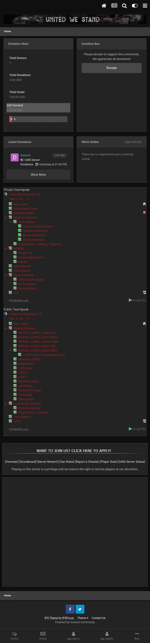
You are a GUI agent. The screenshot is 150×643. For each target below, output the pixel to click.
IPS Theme (51, 618)
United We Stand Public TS (25, 314)
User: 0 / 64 (16, 199)
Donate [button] (112, 68)
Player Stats (109, 461)
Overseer (12, 461)
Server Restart (47, 461)
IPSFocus (68, 618)
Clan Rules (66, 461)
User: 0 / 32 (16, 318)
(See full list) (133, 142)
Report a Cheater (87, 461)
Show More (38, 174)
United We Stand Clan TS (24, 194)
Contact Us (99, 618)
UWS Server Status (131, 461)
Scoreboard (28, 461)
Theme (82, 618)
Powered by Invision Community (75, 622)
